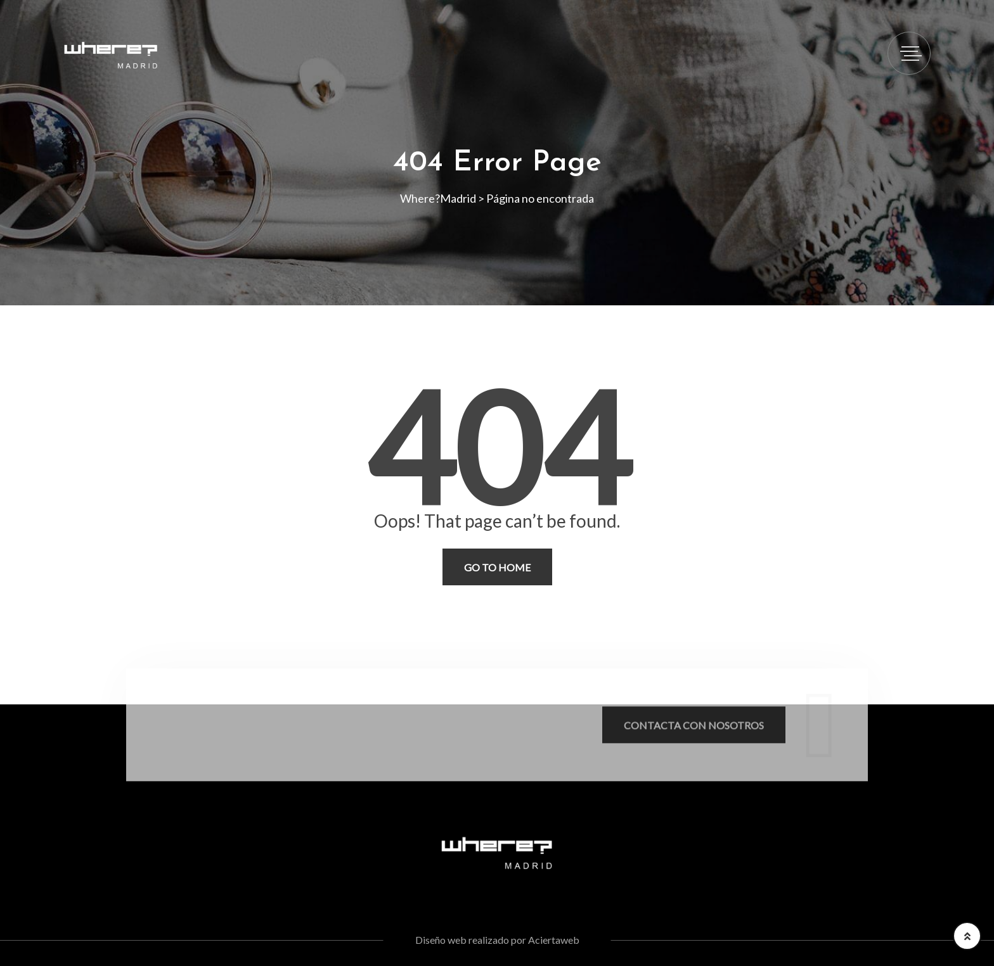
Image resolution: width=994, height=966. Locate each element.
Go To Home (497, 567)
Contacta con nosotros (694, 729)
